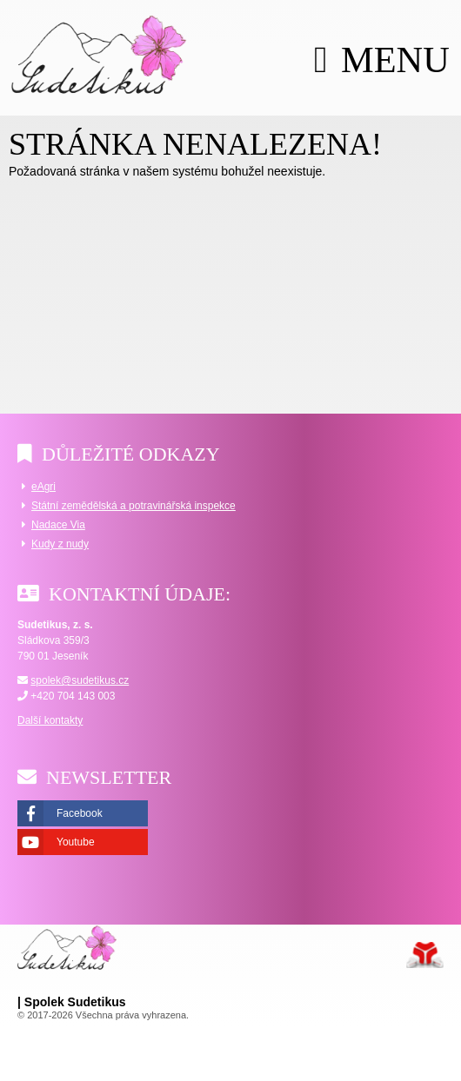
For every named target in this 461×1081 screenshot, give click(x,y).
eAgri (43, 487)
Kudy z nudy (60, 544)
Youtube (76, 842)
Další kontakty (50, 720)
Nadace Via (58, 525)
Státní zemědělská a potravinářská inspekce (133, 506)
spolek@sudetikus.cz (79, 680)
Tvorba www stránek (425, 955)
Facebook (80, 813)
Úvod (98, 54)
